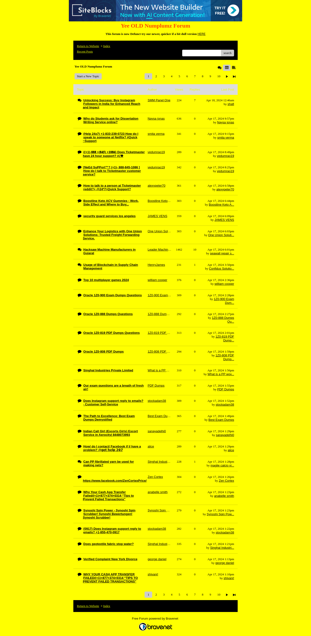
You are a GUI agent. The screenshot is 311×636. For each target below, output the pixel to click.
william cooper (224, 284)
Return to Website (88, 46)
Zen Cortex (226, 480)
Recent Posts (85, 51)
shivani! (229, 578)
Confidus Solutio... (221, 268)
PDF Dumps (225, 389)
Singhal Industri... (222, 547)
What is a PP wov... (220, 374)
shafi (231, 104)
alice (231, 450)
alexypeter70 (225, 189)
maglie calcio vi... (222, 465)
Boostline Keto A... (221, 204)
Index (106, 46)
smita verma (225, 137)
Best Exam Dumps (221, 420)
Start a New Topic (88, 76)
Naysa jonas (225, 122)
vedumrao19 (225, 156)
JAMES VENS (224, 220)
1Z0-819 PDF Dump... (225, 338)
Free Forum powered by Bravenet (155, 618)
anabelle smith (224, 496)
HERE (202, 34)
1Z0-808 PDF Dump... (225, 357)
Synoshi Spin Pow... (220, 514)
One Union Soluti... (221, 235)
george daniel (224, 563)
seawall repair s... (222, 253)
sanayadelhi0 (225, 435)
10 (218, 76)
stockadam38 (225, 404)
